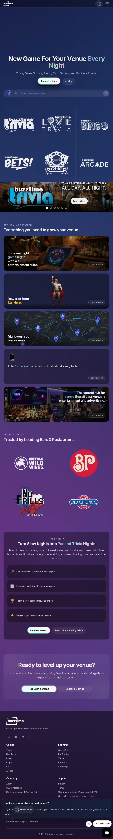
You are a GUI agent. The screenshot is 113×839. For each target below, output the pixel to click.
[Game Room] (99, 3)
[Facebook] (16, 737)
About (9, 783)
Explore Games (74, 689)
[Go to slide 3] (54, 208)
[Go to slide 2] (51, 208)
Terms (61, 788)
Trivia (9, 750)
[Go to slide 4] (58, 208)
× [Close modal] (107, 803)
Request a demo (49, 81)
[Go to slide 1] (47, 208)
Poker (9, 758)
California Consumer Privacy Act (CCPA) (77, 792)
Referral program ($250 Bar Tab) (22, 792)
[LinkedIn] (30, 737)
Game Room (64, 750)
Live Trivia (11, 754)
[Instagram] (9, 737)
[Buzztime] (8, 3)
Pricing (68, 81)
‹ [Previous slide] (5, 197)
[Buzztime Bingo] (94, 125)
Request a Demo (38, 631)
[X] (23, 737)
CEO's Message (14, 788)
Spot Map (63, 766)
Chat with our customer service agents (76, 796)
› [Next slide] (107, 197)
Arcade (9, 770)
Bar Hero (62, 762)
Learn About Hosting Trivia (69, 631)
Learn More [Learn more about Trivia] (79, 201)
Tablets (61, 758)
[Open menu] (107, 3)
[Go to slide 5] (62, 208)
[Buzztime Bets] (19, 163)
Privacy (61, 783)
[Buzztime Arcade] (94, 163)
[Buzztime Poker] (56, 163)
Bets (8, 766)
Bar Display (63, 754)
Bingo (9, 762)
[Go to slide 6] (66, 208)
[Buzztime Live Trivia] (56, 125)
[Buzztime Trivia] (19, 125)
